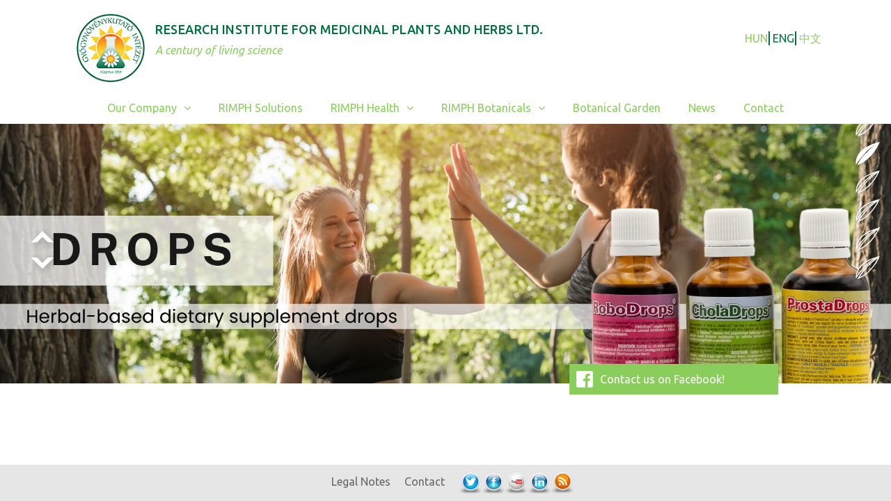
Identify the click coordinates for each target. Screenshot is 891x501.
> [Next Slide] (42, 264)
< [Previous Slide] (42, 238)
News (702, 108)
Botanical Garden (617, 108)
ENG (783, 38)
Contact (763, 108)
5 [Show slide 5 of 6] (867, 237)
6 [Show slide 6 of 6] (867, 266)
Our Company (156, 108)
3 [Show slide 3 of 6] (867, 180)
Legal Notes (361, 481)
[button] (191, 108)
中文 (810, 38)
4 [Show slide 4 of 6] (867, 209)
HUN (756, 38)
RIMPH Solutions (261, 108)
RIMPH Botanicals (500, 108)
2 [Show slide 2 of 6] (867, 151)
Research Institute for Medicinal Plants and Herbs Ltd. (349, 29)
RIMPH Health (379, 108)
